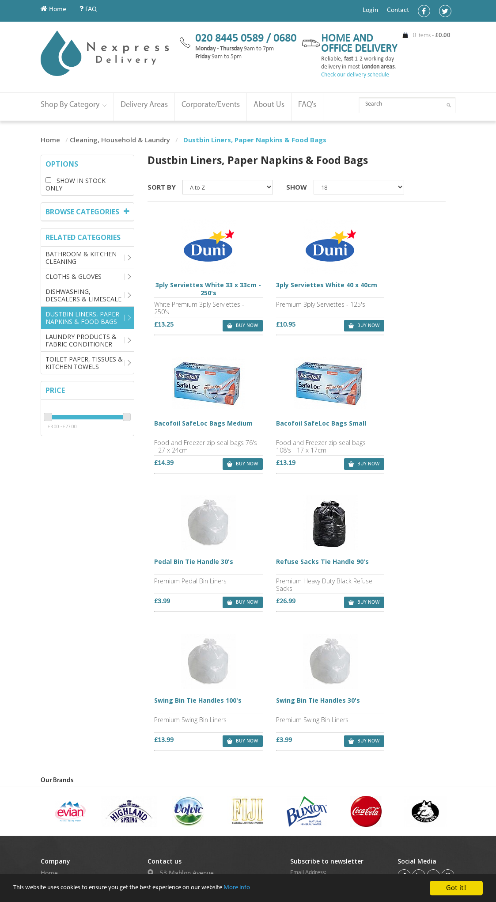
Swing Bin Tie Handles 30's (295, 560)
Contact (398, 10)
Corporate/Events (211, 105)
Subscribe (308, 768)
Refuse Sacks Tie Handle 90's (395, 427)
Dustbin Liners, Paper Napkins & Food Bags (82, 318)
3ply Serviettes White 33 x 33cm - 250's (197, 289)
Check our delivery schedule (355, 75)
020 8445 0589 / (234, 38)
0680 (284, 38)
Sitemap (52, 784)
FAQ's (307, 105)
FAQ (88, 9)
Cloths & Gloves (73, 276)
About (49, 753)
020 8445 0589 (189, 767)
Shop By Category (74, 105)
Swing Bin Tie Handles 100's (197, 564)
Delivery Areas (144, 105)
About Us (269, 105)
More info (273, 896)
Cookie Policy (60, 806)
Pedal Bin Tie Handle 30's (293, 423)
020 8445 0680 (189, 779)
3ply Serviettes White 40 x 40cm (296, 289)
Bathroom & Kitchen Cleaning (81, 258)
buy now (224, 326)
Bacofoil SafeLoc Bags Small (197, 427)
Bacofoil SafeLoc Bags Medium (396, 289)
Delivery (52, 774)
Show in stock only (75, 184)
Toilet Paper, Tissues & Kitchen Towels (84, 363)
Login (370, 10)
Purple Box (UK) (270, 867)
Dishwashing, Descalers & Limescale (83, 295)
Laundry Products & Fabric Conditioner (81, 340)
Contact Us (56, 763)
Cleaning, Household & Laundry (120, 139)
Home (53, 9)
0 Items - (432, 35)
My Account (58, 742)
